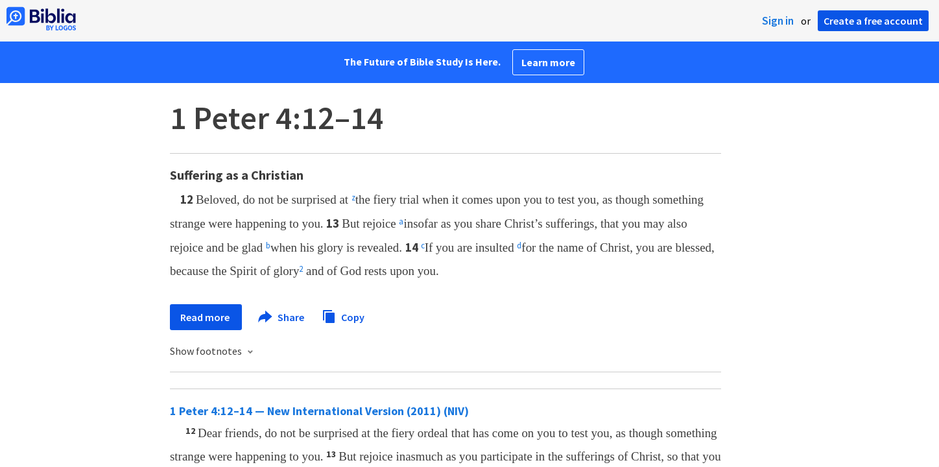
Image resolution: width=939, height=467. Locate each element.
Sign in (778, 21)
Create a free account (873, 20)
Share (281, 317)
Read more (206, 317)
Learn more (548, 62)
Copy (343, 315)
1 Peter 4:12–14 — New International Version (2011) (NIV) (319, 410)
